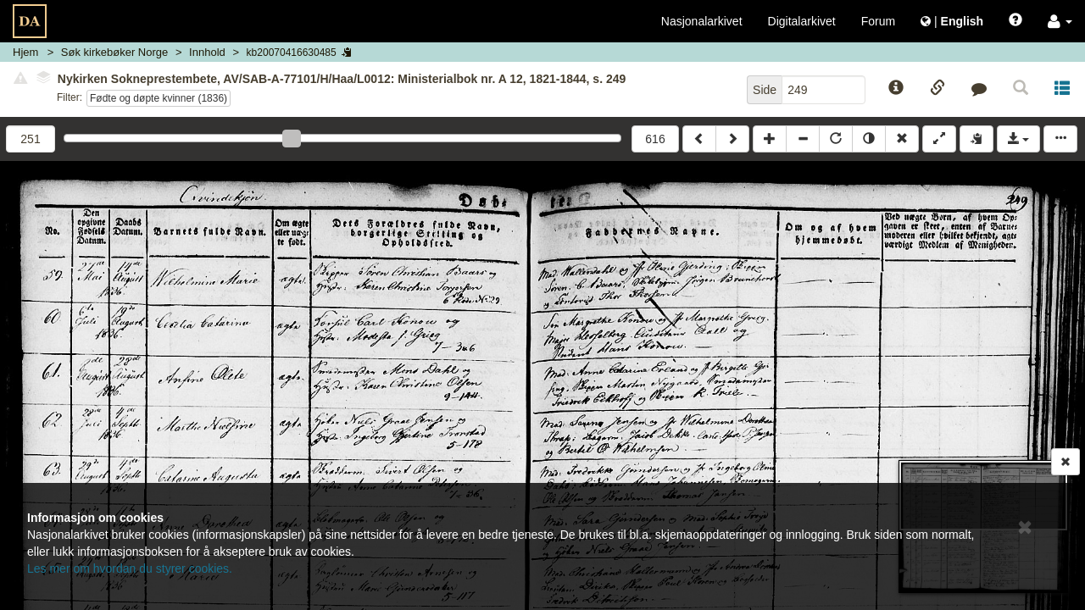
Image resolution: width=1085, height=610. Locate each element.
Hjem (25, 52)
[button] (1060, 21)
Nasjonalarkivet (702, 21)
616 (655, 139)
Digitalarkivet (802, 21)
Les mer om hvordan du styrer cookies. (129, 568)
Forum (878, 21)
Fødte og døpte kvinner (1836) (158, 98)
